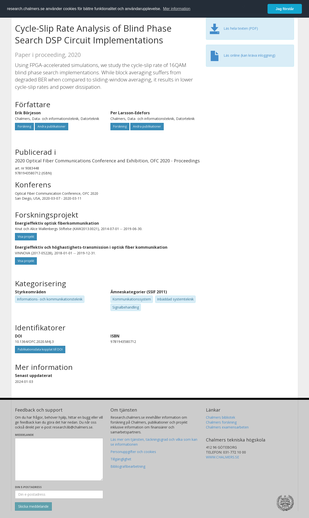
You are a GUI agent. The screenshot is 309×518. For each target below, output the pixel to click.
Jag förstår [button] (285, 9)
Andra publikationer (52, 126)
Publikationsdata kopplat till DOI (40, 349)
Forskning (24, 126)
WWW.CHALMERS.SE (222, 457)
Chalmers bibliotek (220, 417)
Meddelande (24, 435)
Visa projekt (26, 236)
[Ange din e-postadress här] (59, 494)
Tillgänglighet (120, 459)
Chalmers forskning (221, 422)
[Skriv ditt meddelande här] (59, 459)
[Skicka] (33, 506)
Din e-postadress (28, 487)
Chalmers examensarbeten (227, 427)
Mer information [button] (176, 9)
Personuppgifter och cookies (133, 451)
